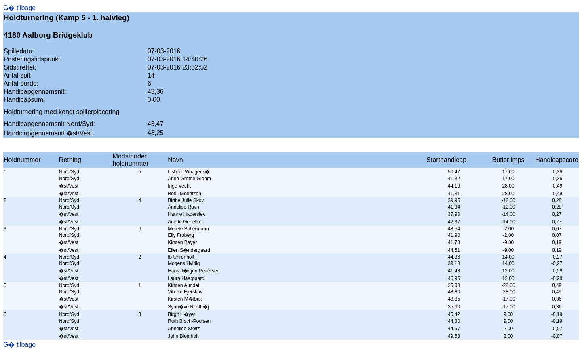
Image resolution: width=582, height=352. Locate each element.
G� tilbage (19, 7)
